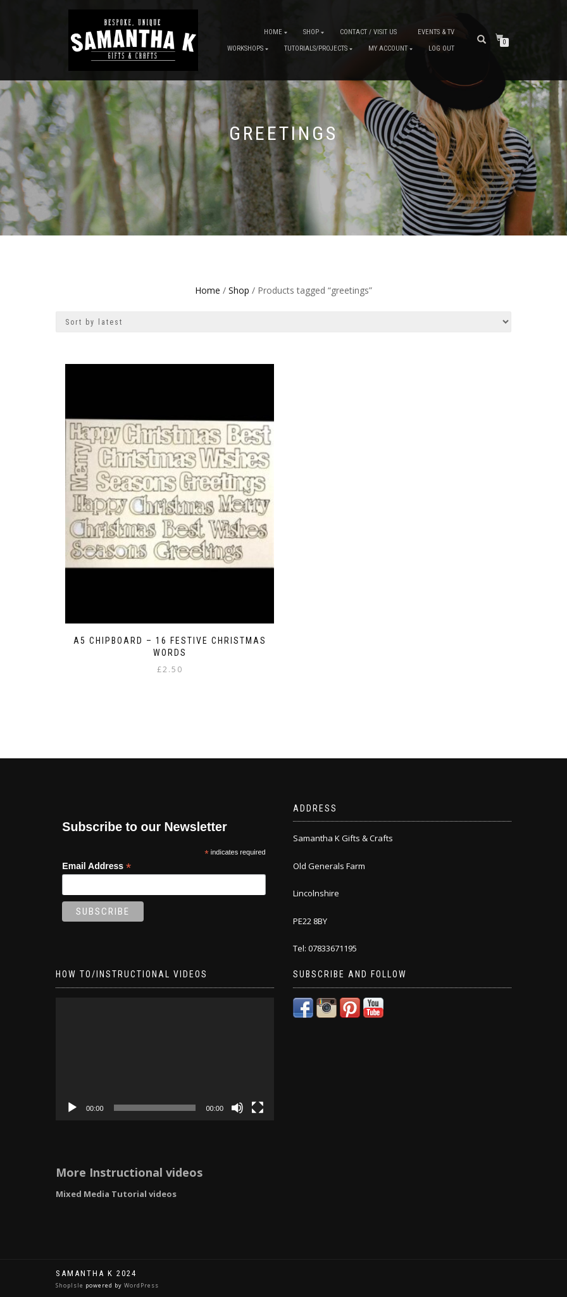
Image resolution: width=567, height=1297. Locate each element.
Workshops (245, 48)
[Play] (72, 1107)
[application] (165, 1059)
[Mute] (237, 1107)
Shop (311, 32)
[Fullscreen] (257, 1107)
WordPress (140, 1285)
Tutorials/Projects (315, 48)
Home (273, 32)
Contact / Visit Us (368, 32)
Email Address (96, 866)
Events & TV (436, 32)
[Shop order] (283, 321)
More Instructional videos (129, 1172)
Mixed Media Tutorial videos (116, 1194)
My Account (388, 48)
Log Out (441, 48)
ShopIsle (70, 1285)
